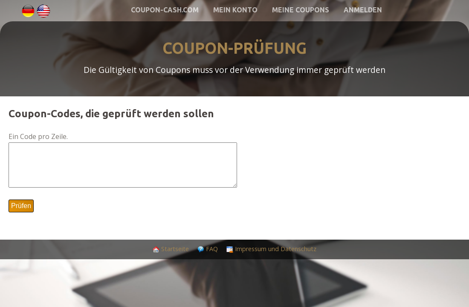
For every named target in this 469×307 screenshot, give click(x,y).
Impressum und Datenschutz (275, 249)
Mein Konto (235, 10)
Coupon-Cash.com (165, 10)
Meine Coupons (300, 10)
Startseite (175, 249)
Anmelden (363, 10)
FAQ (212, 249)
